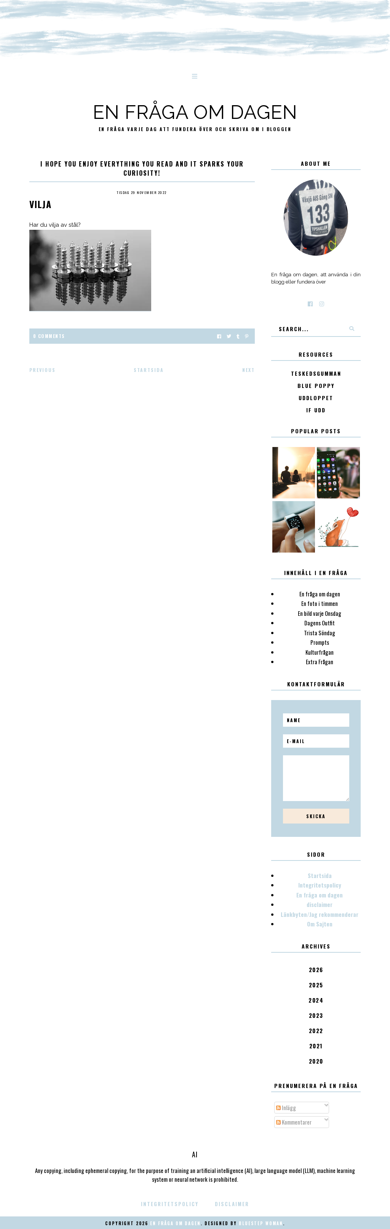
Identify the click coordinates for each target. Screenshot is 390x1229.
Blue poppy (315, 386)
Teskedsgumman (316, 373)
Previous (42, 370)
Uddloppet (316, 398)
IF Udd (316, 410)
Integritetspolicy (319, 885)
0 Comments (49, 336)
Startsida (149, 370)
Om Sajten (319, 924)
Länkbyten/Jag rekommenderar (319, 914)
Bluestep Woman (261, 1223)
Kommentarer (294, 1122)
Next (248, 370)
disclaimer (319, 904)
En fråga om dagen (195, 112)
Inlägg (286, 1107)
